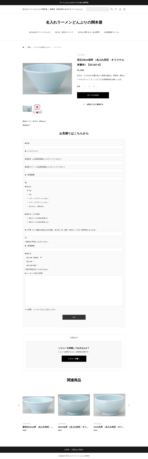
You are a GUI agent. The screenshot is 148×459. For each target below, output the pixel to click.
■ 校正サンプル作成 (32, 214)
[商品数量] (89, 86)
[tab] (74, 337)
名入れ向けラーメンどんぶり (39, 32)
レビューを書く (74, 359)
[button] (19, 405)
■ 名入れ (28, 186)
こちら (94, 79)
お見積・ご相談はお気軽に (74, 449)
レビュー (74, 338)
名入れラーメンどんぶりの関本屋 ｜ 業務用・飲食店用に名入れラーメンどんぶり (53, 9)
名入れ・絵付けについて (64, 32)
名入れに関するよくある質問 (88, 32)
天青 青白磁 (81, 55)
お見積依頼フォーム (111, 32)
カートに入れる (93, 95)
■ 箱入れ (28, 253)
